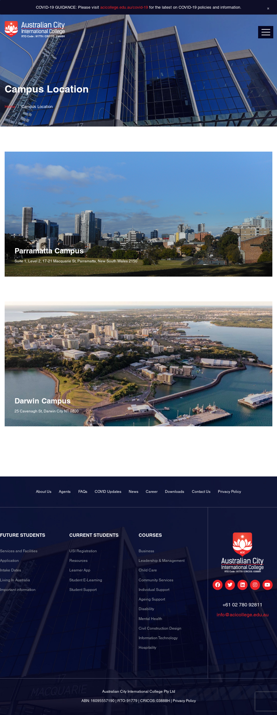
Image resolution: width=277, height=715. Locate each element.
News (133, 491)
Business (146, 551)
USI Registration (83, 551)
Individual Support (154, 590)
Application (9, 560)
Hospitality (147, 647)
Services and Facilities (18, 551)
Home (10, 106)
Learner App (79, 570)
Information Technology (158, 638)
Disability (146, 609)
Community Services (156, 580)
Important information (18, 590)
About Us (43, 491)
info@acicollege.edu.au (243, 615)
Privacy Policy (229, 491)
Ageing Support (152, 599)
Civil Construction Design (160, 628)
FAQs (82, 491)
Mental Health (150, 619)
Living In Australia (15, 580)
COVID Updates (108, 491)
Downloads (174, 491)
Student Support (83, 590)
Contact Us (201, 491)
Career (152, 491)
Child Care (148, 570)
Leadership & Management (161, 560)
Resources (78, 560)
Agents (65, 491)
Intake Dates (10, 570)
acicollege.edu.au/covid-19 (124, 7)
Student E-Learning (85, 580)
